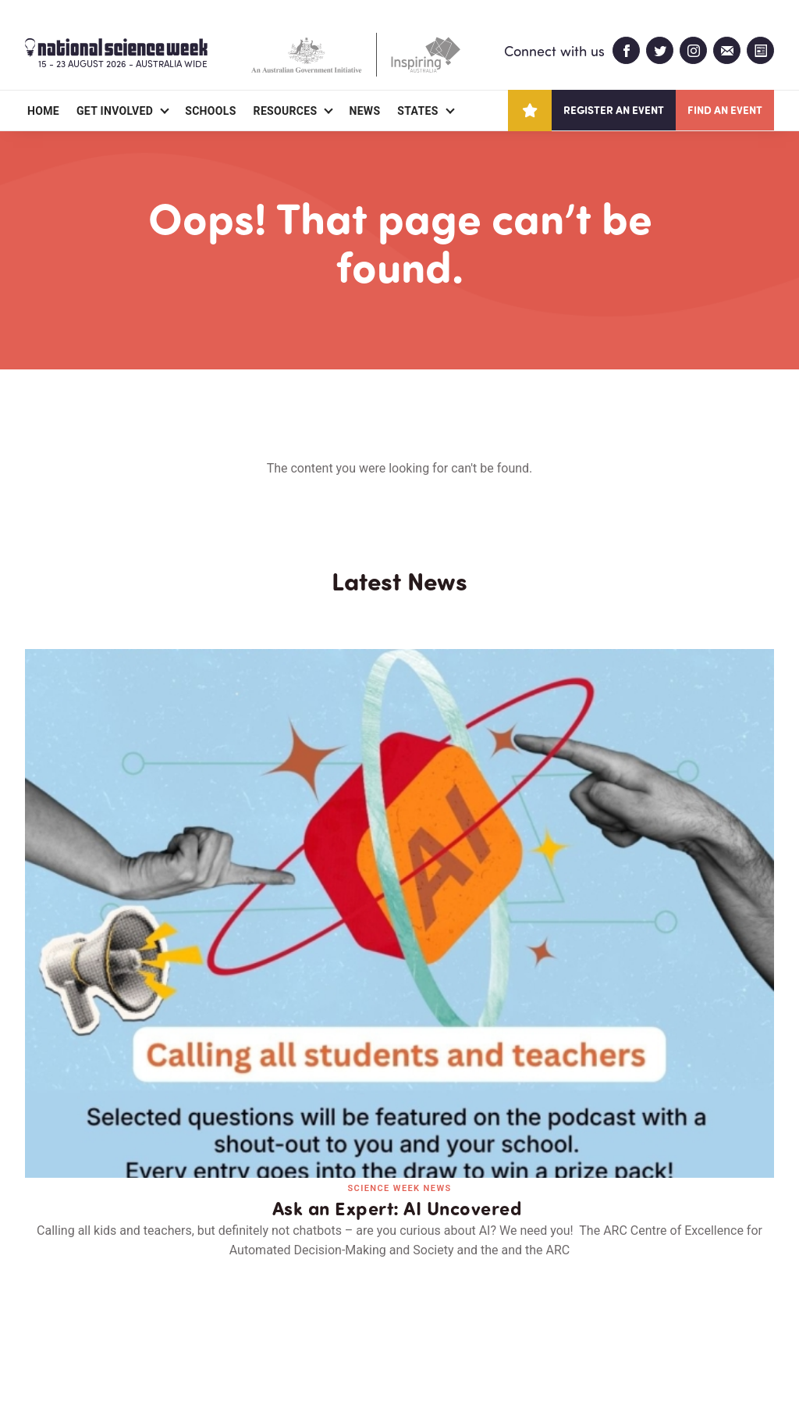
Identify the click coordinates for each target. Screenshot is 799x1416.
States (417, 111)
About (43, 1313)
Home (43, 111)
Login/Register (307, 1313)
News (364, 111)
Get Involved (114, 111)
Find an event (724, 109)
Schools (210, 111)
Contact (206, 1313)
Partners (121, 1313)
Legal (198, 1366)
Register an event (613, 109)
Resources (286, 111)
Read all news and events (399, 1040)
